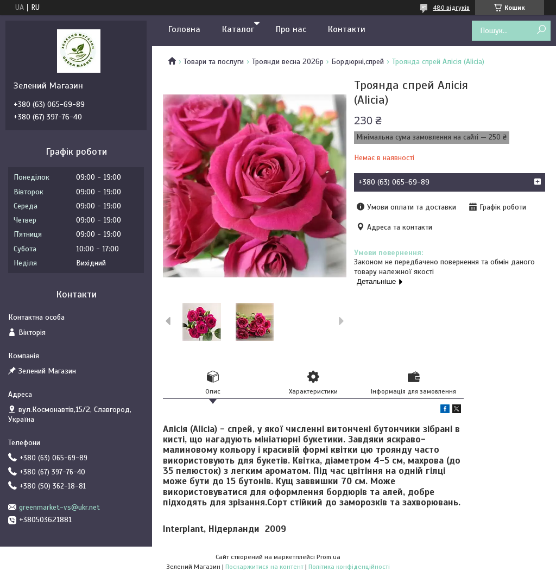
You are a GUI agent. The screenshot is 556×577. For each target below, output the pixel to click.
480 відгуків (451, 7)
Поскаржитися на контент (264, 566)
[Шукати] (541, 30)
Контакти (346, 29)
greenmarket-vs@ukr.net (59, 507)
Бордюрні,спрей (357, 61)
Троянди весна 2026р (288, 61)
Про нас (291, 29)
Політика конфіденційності (349, 566)
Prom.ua (328, 557)
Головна (184, 29)
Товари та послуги (214, 61)
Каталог (238, 29)
